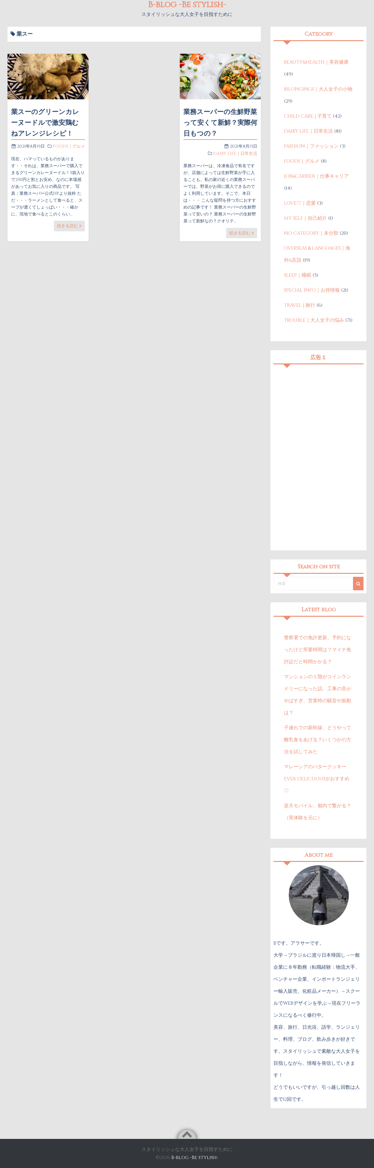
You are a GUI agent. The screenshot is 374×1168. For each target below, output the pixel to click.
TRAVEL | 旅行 (299, 305)
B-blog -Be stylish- (195, 1157)
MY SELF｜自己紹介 (305, 218)
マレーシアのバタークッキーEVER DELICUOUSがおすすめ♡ (316, 778)
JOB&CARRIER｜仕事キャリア (316, 176)
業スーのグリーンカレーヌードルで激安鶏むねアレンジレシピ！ (45, 123)
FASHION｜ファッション (311, 146)
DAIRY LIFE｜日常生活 (235, 153)
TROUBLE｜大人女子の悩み (314, 320)
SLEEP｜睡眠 (297, 275)
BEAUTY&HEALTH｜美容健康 (316, 62)
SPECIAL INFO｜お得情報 (312, 290)
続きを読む (69, 226)
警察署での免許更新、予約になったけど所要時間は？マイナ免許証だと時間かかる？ (317, 649)
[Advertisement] (318, 457)
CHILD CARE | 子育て (308, 116)
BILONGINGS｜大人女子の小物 (318, 89)
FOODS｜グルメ (69, 146)
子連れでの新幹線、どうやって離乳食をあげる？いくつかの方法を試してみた (317, 739)
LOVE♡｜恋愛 (300, 203)
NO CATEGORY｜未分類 (311, 233)
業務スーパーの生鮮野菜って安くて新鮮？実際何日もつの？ (220, 123)
